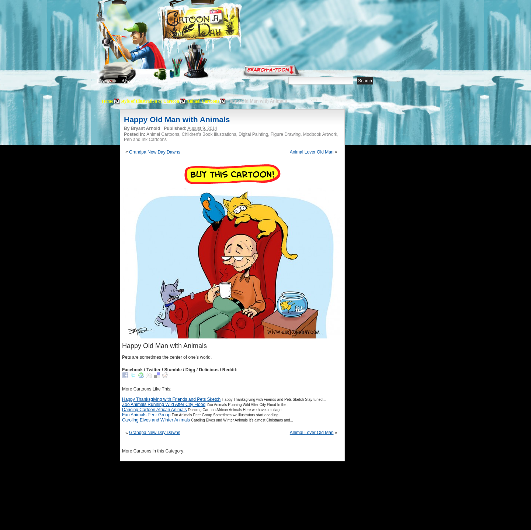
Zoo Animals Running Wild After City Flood (163, 404)
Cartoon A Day (219, 24)
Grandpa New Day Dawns (154, 152)
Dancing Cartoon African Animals (154, 409)
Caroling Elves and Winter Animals (156, 420)
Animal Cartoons (203, 101)
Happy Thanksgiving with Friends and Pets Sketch (171, 399)
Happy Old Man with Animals (177, 119)
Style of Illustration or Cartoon (150, 101)
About (128, 81)
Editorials (155, 81)
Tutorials (185, 81)
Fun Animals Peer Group (146, 414)
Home (104, 81)
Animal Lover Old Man (312, 152)
